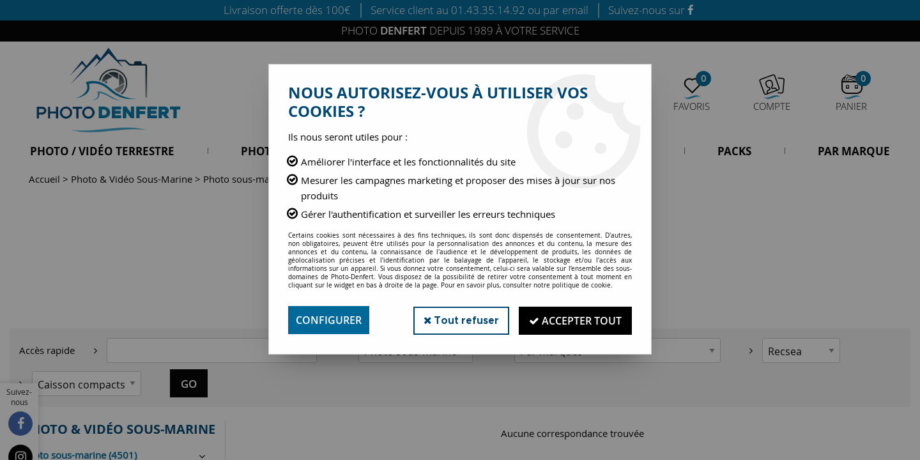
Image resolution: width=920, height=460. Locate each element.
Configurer (329, 320)
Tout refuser (459, 319)
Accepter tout (574, 320)
